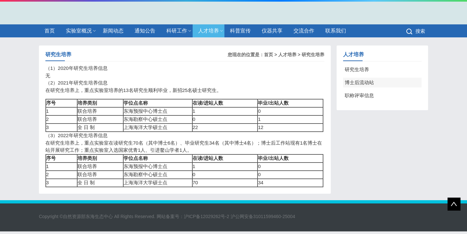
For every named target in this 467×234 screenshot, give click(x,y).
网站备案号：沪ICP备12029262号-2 (193, 216)
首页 (49, 30)
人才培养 (208, 30)
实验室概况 (79, 30)
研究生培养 (313, 54)
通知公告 (145, 30)
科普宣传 (240, 30)
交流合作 (303, 30)
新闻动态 (113, 30)
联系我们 (335, 30)
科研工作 (176, 30)
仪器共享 (272, 30)
